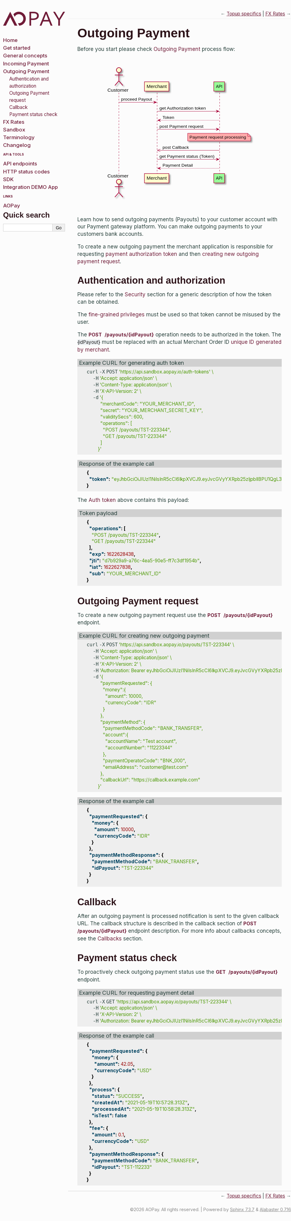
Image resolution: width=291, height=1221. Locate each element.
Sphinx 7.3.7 (242, 1209)
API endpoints (20, 163)
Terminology (19, 137)
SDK (8, 179)
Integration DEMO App (30, 187)
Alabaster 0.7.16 (275, 1209)
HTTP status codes (26, 172)
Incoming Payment (26, 63)
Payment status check (33, 114)
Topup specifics (244, 14)
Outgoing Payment (26, 71)
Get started (16, 48)
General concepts (25, 55)
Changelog (17, 145)
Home (10, 40)
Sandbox (14, 130)
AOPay (11, 205)
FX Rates (13, 122)
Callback (18, 107)
